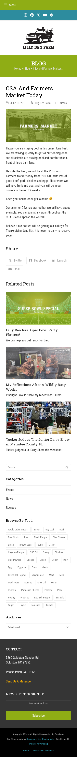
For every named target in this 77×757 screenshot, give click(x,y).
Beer (26, 537)
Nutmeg (28, 582)
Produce (24, 597)
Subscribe (38, 715)
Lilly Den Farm (43, 103)
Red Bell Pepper (42, 597)
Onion (54, 582)
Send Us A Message (18, 681)
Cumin (55, 559)
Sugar (11, 605)
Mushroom (13, 582)
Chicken (59, 552)
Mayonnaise (38, 575)
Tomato (49, 605)
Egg (10, 567)
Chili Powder (14, 559)
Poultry (11, 597)
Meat (51, 575)
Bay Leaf (49, 529)
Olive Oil (41, 582)
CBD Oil (34, 552)
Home (26, 750)
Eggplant (22, 567)
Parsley (48, 590)
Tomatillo (35, 605)
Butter (40, 544)
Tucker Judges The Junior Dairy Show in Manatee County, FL (38, 441)
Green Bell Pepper (17, 575)
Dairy (65, 559)
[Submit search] (67, 468)
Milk (61, 575)
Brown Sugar (25, 544)
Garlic (45, 567)
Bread (11, 544)
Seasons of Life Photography (40, 739)
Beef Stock (13, 537)
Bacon (37, 529)
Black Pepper (40, 537)
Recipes (11, 507)
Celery (46, 552)
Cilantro (30, 559)
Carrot (52, 544)
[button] (10, 5)
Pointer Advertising (38, 744)
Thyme (22, 605)
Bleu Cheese (59, 537)
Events (10, 490)
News (63, 103)
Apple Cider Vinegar (18, 529)
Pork (59, 590)
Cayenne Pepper (16, 552)
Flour (34, 567)
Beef (61, 529)
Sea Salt (60, 597)
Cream (43, 559)
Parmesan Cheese (30, 590)
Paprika (12, 590)
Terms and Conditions (43, 750)
